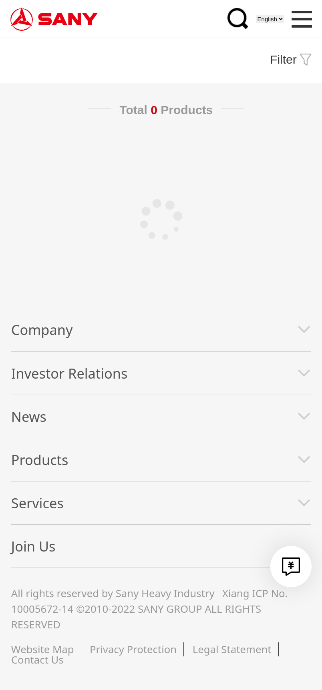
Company (42, 329)
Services (37, 502)
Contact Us (37, 660)
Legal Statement (232, 649)
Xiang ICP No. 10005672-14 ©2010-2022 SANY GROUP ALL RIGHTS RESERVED (149, 608)
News (28, 416)
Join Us (33, 546)
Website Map (42, 649)
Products (39, 459)
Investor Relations (69, 373)
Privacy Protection (133, 649)
